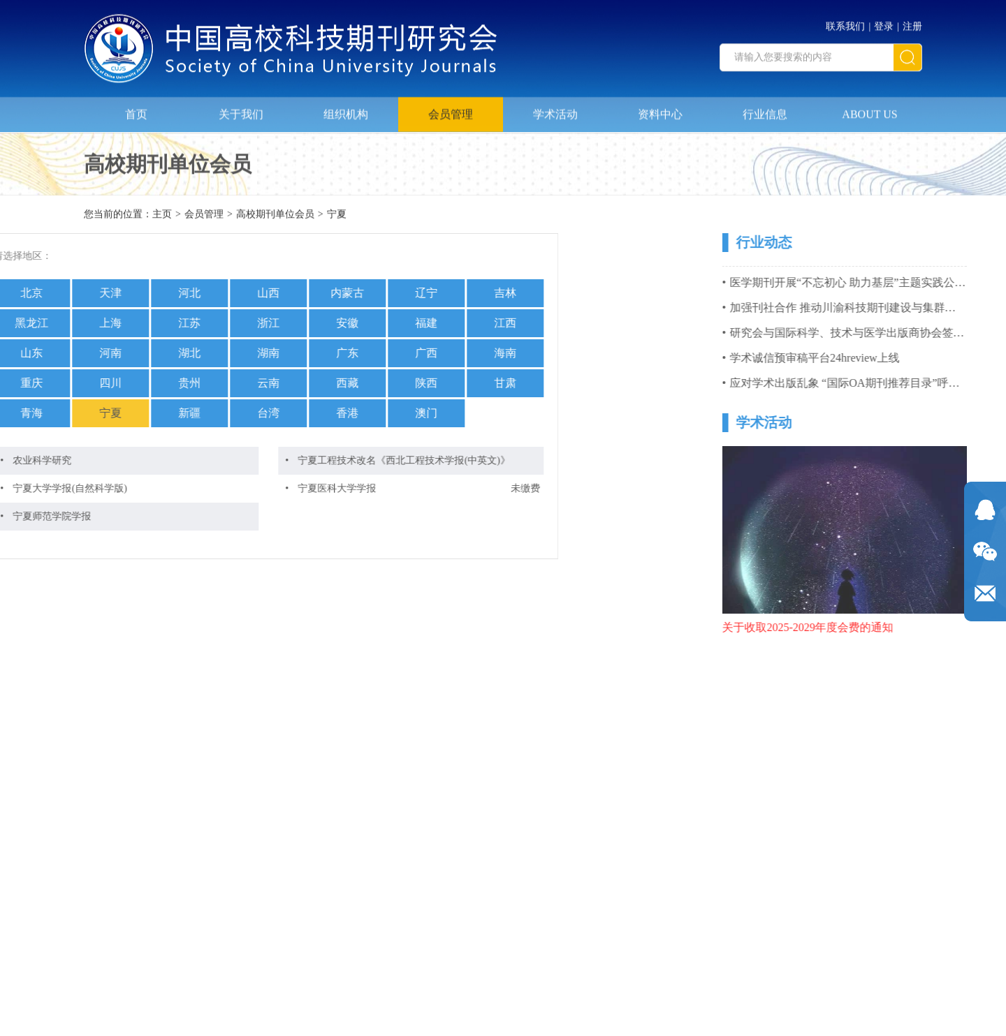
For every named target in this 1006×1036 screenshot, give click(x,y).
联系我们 (845, 22)
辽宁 (318, 293)
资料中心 (660, 109)
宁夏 (337, 215)
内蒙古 (239, 293)
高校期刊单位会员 (275, 215)
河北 (82, 293)
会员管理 (450, 109)
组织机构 (345, 109)
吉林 (397, 293)
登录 (884, 22)
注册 (912, 22)
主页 (162, 215)
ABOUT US (869, 109)
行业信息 (765, 109)
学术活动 (555, 109)
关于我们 (241, 109)
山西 (161, 293)
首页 (136, 109)
